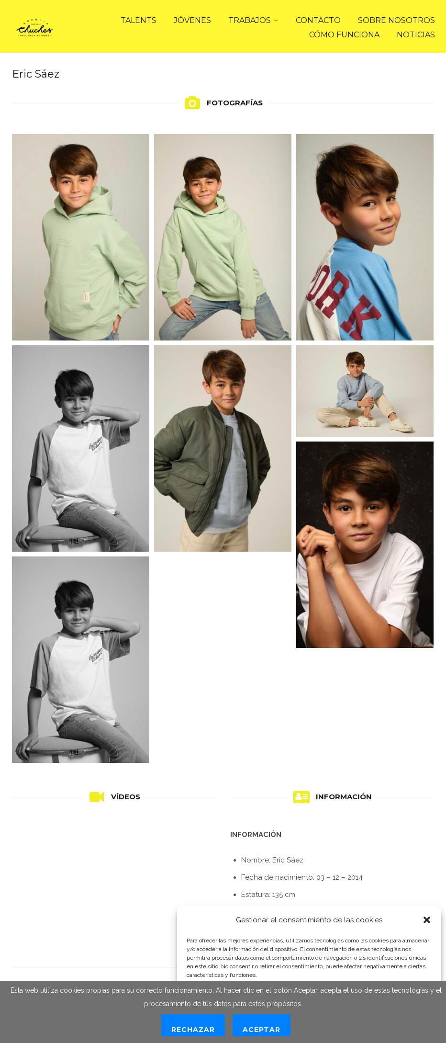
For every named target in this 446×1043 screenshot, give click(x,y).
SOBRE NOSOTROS (396, 20)
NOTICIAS (416, 34)
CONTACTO (318, 20)
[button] (427, 920)
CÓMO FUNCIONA (344, 34)
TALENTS (138, 20)
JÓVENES (192, 20)
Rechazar (193, 1029)
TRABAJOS (249, 20)
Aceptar (261, 1029)
